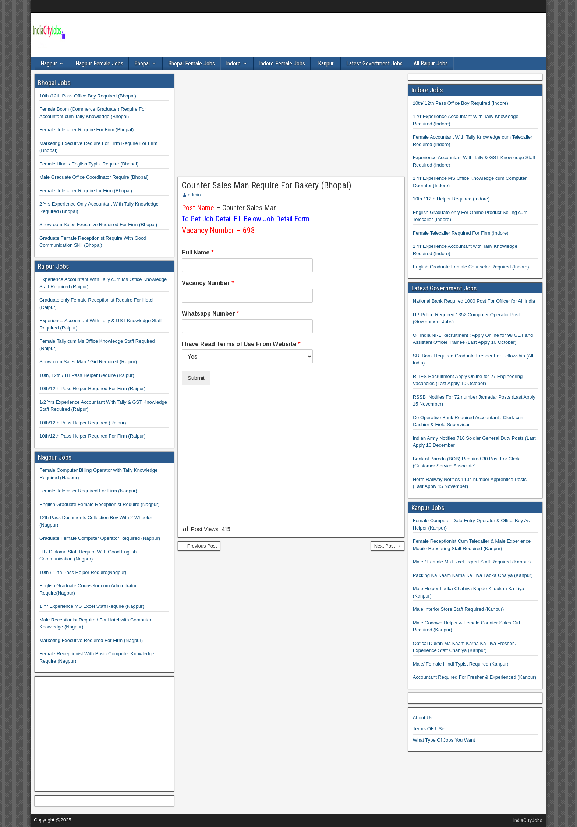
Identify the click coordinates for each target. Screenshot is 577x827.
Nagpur (48, 63)
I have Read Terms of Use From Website (241, 344)
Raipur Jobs (53, 266)
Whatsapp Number (210, 313)
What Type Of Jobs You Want (444, 740)
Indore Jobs (427, 90)
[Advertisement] (291, 125)
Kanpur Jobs (428, 507)
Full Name (198, 252)
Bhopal (142, 63)
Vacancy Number (208, 283)
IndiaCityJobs (527, 820)
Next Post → (387, 546)
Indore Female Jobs (282, 63)
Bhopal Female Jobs (191, 63)
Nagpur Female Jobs (99, 63)
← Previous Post (199, 546)
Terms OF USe (429, 728)
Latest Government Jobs (444, 288)
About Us (422, 717)
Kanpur (326, 63)
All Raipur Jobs (431, 63)
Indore (233, 63)
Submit (196, 378)
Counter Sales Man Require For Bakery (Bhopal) (266, 185)
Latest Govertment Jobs (374, 63)
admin (194, 194)
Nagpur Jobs (55, 457)
